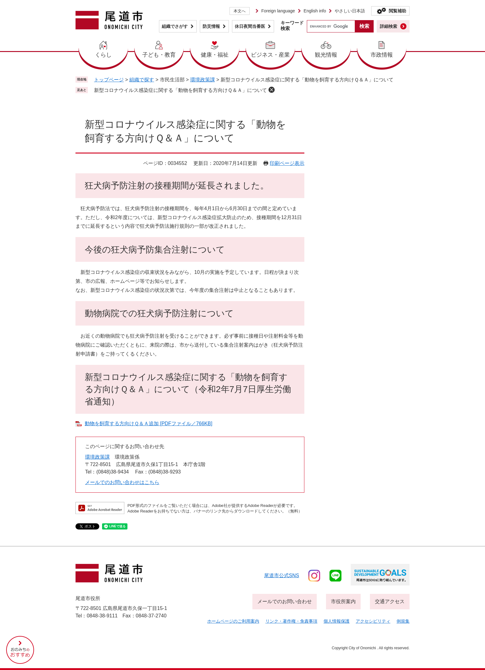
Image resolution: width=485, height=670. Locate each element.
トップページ (109, 79)
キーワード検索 (292, 25)
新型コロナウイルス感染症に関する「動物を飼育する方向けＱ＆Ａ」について (180, 90)
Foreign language (278, 10)
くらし (103, 55)
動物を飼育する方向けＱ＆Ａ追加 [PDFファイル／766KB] (148, 423)
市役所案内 (343, 601)
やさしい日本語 (350, 10)
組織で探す (141, 79)
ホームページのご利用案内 (233, 621)
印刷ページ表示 (287, 163)
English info (315, 10)
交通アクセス (390, 601)
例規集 (403, 621)
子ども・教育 (159, 55)
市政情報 (382, 55)
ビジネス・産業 (270, 55)
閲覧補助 (397, 10)
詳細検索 (388, 26)
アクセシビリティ (373, 621)
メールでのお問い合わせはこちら (122, 482)
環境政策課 (202, 79)
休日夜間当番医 (250, 26)
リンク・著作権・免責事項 (291, 621)
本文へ (240, 11)
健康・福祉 (215, 55)
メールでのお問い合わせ (284, 601)
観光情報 (326, 55)
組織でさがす (175, 26)
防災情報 (211, 26)
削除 (271, 90)
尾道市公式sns (281, 575)
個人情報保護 (337, 621)
